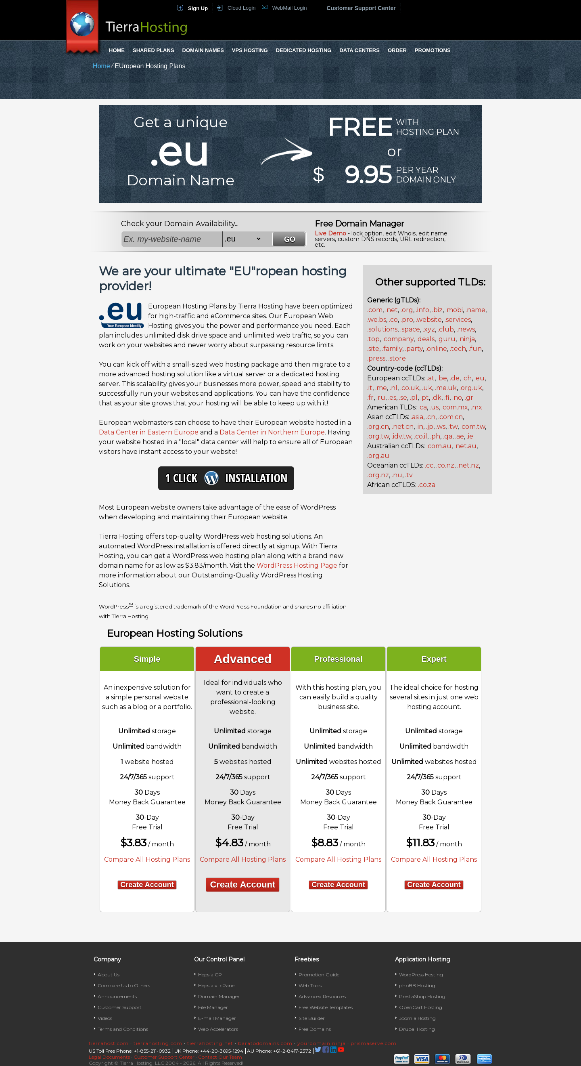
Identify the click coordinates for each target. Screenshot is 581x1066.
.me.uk (446, 388)
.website (429, 319)
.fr (370, 397)
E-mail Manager (217, 1018)
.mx (476, 407)
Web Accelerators (218, 1029)
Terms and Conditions (123, 1029)
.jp (429, 426)
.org (407, 310)
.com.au (438, 446)
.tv (409, 475)
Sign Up (198, 8)
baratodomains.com (265, 1043)
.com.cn (450, 417)
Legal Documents (109, 1057)
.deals (425, 339)
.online (436, 349)
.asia (417, 417)
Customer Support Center (361, 8)
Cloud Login (241, 8)
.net (391, 310)
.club (446, 329)
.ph (435, 436)
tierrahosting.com (158, 1043)
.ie (470, 436)
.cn (430, 417)
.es (392, 397)
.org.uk (471, 388)
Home (117, 50)
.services (458, 319)
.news (466, 329)
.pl (414, 397)
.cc (429, 465)
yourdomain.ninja (321, 1043)
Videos (105, 1018)
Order (397, 50)
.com (374, 310)
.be (442, 378)
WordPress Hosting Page (297, 565)
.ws (440, 426)
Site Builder (312, 1018)
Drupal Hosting (417, 1029)
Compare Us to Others (124, 985)
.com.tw (472, 426)
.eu (479, 378)
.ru (380, 397)
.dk (436, 397)
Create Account (146, 885)
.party (414, 349)
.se (403, 397)
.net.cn (403, 426)
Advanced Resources (322, 996)
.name (475, 310)
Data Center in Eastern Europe (149, 432)
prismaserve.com (374, 1043)
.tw (453, 426)
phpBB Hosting (417, 985)
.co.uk (409, 388)
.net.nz (468, 465)
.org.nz (378, 475)
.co (393, 319)
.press (376, 358)
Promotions (433, 50)
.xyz (429, 329)
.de (455, 378)
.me (381, 388)
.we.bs (376, 319)
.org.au (378, 456)
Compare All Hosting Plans (147, 859)
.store (397, 358)
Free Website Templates (326, 1007)
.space (410, 329)
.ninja (466, 339)
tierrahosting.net (210, 1043)
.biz (437, 310)
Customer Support (120, 1007)
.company (398, 339)
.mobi (454, 310)
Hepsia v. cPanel (217, 985)
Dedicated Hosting (304, 50)
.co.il (420, 436)
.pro (407, 319)
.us (434, 407)
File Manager (213, 1007)
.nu (397, 475)
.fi (446, 397)
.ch (467, 378)
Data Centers (359, 50)
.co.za (426, 485)
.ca (422, 407)
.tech (458, 349)
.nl (393, 388)
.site (373, 349)
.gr (469, 397)
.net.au (465, 446)
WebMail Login (289, 8)
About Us (108, 975)
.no (457, 397)
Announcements (117, 996)
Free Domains (315, 1029)
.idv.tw (401, 436)
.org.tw (378, 436)
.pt (424, 397)
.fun (475, 349)
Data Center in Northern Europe (272, 432)
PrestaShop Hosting (422, 996)
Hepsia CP (210, 975)
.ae (459, 436)
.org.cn (378, 426)
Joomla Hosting (417, 1018)
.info (422, 310)
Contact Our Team (220, 1057)
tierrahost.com (109, 1043)
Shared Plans (153, 50)
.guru (446, 339)
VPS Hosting (250, 50)
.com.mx (454, 407)
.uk (427, 388)
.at (431, 378)
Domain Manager (219, 996)
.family (392, 349)
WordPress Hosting (421, 975)
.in (419, 426)
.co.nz (445, 465)
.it (369, 388)
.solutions (382, 329)
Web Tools (310, 985)
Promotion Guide (319, 975)
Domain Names (203, 50)
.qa (447, 436)
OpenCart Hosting (420, 1007)
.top (373, 339)
